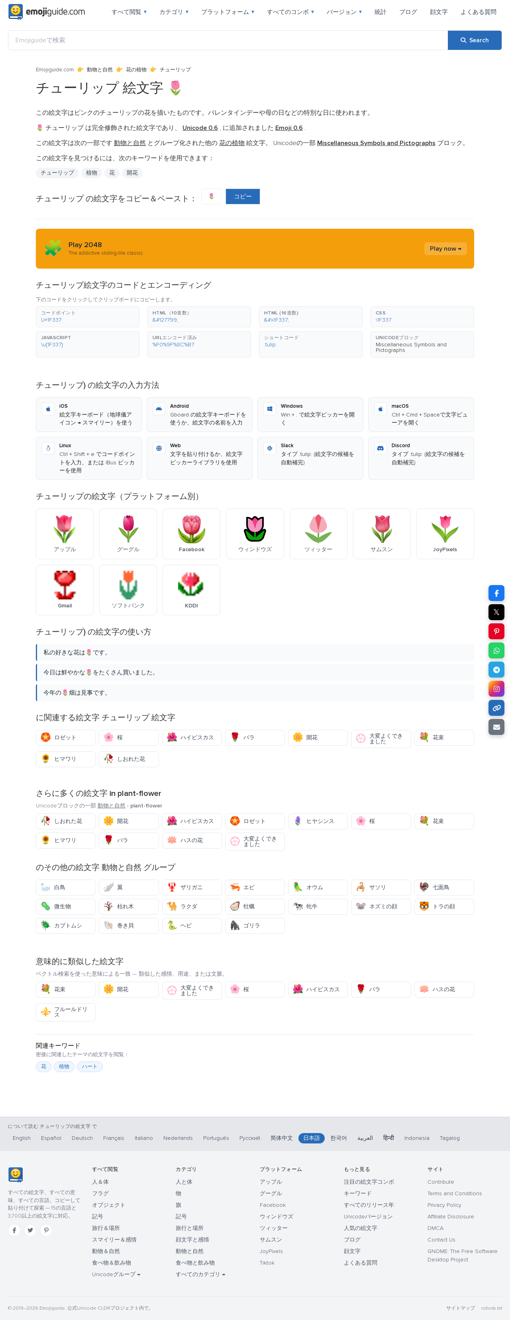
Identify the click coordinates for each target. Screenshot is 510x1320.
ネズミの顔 (376, 906)
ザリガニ (185, 887)
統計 (380, 12)
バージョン (344, 12)
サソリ (370, 887)
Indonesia (417, 1138)
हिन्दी (388, 1138)
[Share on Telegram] (496, 670)
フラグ (100, 1193)
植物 (91, 172)
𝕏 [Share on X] (496, 612)
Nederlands (178, 1138)
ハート (90, 1066)
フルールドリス (64, 1012)
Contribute (441, 1182)
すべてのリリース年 (369, 1205)
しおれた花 (124, 759)
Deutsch (82, 1138)
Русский (249, 1138)
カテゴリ (173, 12)
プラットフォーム (227, 12)
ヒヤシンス (313, 821)
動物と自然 (100, 70)
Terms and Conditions (455, 1193)
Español (51, 1138)
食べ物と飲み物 (195, 1262)
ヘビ (179, 925)
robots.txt (491, 1308)
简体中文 (282, 1138)
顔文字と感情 (192, 1239)
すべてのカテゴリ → (200, 1274)
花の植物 (136, 70)
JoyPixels (271, 1251)
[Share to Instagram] (496, 689)
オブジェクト (109, 1205)
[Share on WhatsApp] (496, 650)
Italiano (144, 1138)
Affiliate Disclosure (451, 1216)
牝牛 (305, 906)
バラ (242, 737)
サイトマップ (460, 1308)
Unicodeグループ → (116, 1274)
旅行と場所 (190, 1228)
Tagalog (450, 1138)
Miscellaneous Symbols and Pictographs (411, 347)
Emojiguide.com (55, 70)
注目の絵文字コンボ (369, 1182)
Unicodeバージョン (368, 1216)
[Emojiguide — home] (46, 12)
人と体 (184, 1182)
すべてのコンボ (290, 12)
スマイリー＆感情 (114, 1239)
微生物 (55, 906)
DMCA (435, 1228)
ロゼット (58, 737)
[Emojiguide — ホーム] (15, 1175)
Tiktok (267, 1262)
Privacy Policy (444, 1205)
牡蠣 (242, 906)
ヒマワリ (58, 759)
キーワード (358, 1193)
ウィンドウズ (276, 1216)
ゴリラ (245, 925)
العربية (365, 1138)
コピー (243, 196)
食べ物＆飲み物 (111, 1262)
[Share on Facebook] (496, 593)
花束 (431, 737)
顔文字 (439, 12)
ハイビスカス (190, 737)
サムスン (271, 1239)
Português (216, 1138)
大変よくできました (379, 739)
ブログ (408, 12)
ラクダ (182, 906)
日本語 (311, 1138)
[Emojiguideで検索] (228, 40)
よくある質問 (478, 12)
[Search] (475, 40)
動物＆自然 (106, 1251)
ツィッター (274, 1228)
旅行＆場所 (106, 1228)
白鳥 (52, 887)
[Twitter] (30, 1230)
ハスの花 (185, 840)
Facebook (273, 1205)
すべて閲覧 (129, 12)
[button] (87, 316)
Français (113, 1138)
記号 (97, 1216)
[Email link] (496, 727)
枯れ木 (118, 906)
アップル (271, 1182)
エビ (242, 887)
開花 (132, 172)
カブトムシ (61, 925)
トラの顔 (437, 906)
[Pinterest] (46, 1230)
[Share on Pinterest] (496, 631)
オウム (307, 887)
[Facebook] (14, 1230)
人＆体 (100, 1182)
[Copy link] (496, 708)
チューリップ (57, 172)
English (22, 1138)
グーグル (271, 1193)
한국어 (338, 1138)
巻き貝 (118, 925)
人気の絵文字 (360, 1228)
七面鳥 (434, 887)
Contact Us (441, 1239)
